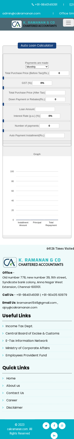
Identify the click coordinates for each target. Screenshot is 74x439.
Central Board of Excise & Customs (32, 333)
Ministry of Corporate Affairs (28, 348)
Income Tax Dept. (19, 326)
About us (13, 385)
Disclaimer (14, 407)
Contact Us (15, 393)
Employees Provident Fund (26, 355)
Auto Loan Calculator (37, 45)
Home (11, 378)
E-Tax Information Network (27, 340)
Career (11, 400)
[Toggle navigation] (68, 23)
